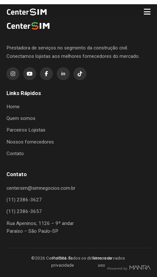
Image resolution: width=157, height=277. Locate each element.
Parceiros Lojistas (25, 130)
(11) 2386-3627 (24, 200)
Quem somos (20, 118)
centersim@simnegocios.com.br (40, 188)
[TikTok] (80, 73)
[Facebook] (46, 73)
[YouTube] (29, 73)
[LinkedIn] (63, 73)
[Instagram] (12, 73)
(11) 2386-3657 (24, 211)
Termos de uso (102, 261)
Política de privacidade (62, 261)
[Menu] (147, 11)
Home (13, 107)
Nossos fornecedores (30, 142)
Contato (15, 153)
